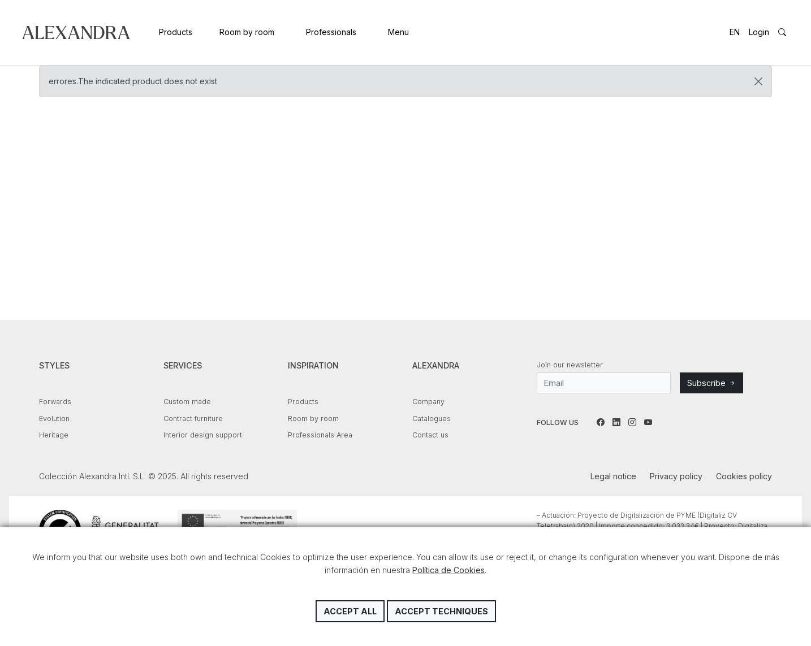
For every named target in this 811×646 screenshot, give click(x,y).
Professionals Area (320, 435)
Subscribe (711, 383)
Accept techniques (441, 611)
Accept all (350, 611)
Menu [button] (398, 32)
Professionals (331, 32)
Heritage (53, 435)
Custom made (187, 401)
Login (759, 32)
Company (428, 401)
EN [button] (735, 32)
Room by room (246, 32)
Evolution (54, 418)
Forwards (55, 401)
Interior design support (202, 435)
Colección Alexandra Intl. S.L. (76, 32)
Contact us (430, 435)
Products (175, 32)
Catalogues (431, 418)
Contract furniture (193, 418)
